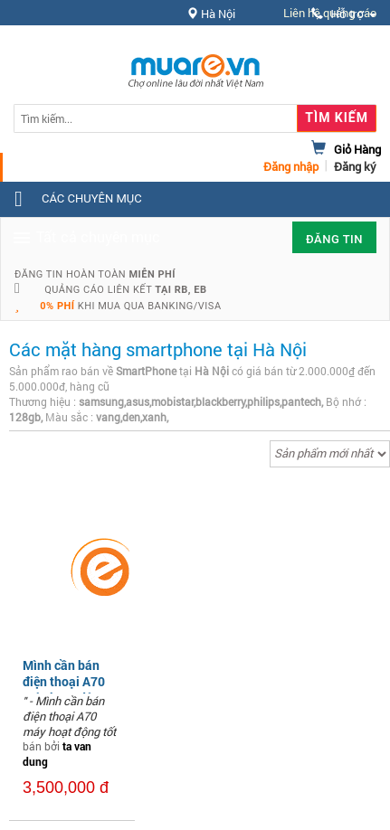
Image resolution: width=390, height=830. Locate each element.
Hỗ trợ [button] (343, 14)
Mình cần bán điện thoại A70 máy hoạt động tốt (65, 689)
